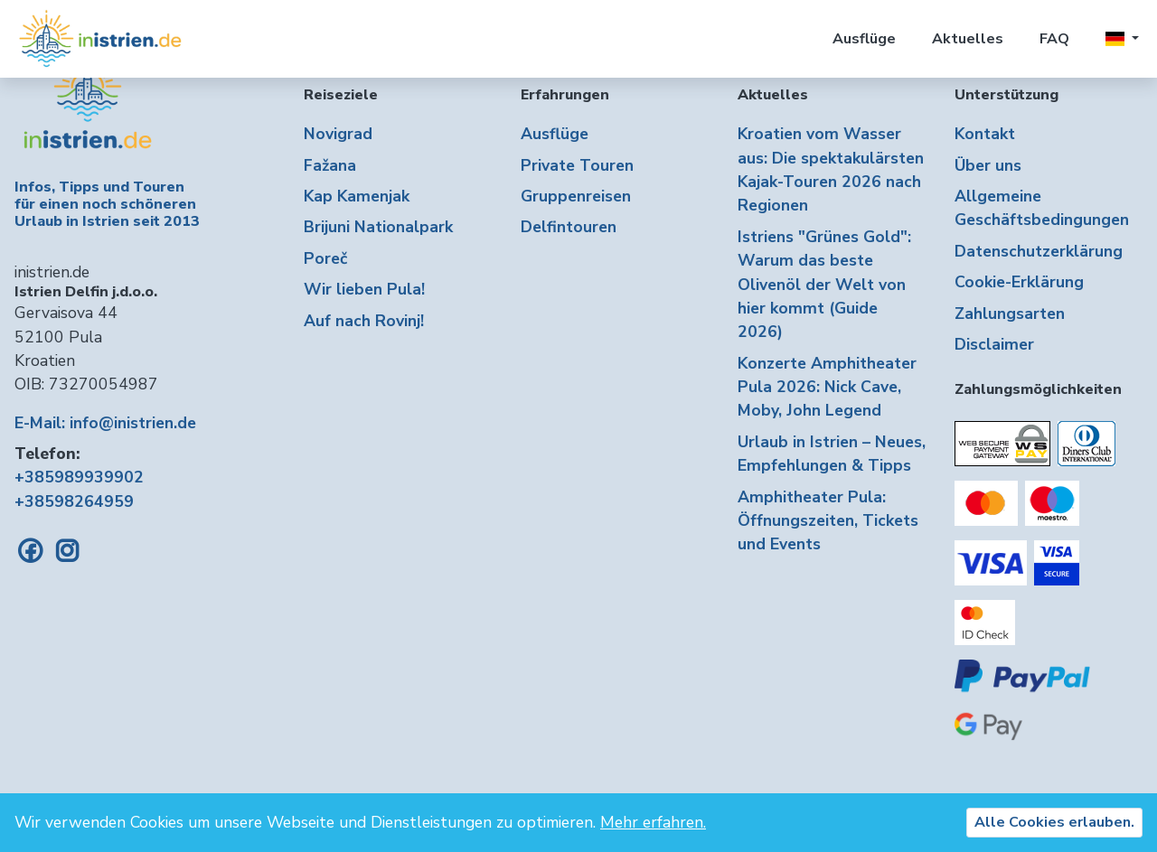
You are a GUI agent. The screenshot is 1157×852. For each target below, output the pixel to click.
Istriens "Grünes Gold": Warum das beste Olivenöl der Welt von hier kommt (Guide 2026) (824, 284)
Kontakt (985, 134)
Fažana (330, 165)
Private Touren (577, 165)
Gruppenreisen (576, 196)
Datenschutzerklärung (1039, 251)
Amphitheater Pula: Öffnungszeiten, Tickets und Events (828, 521)
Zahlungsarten (1010, 313)
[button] (1122, 39)
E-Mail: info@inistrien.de (105, 423)
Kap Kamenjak (356, 196)
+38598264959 (74, 501)
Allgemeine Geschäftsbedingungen (1042, 207)
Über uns (988, 165)
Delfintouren (568, 227)
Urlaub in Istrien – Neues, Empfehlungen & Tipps (832, 453)
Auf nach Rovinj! (364, 321)
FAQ (1054, 39)
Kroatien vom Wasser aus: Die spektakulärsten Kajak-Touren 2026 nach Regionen (831, 169)
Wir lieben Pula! (364, 289)
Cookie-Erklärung (1019, 282)
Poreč (325, 258)
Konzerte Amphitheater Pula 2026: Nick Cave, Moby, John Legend (827, 387)
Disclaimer (994, 344)
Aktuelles (967, 39)
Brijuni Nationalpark (378, 227)
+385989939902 (79, 477)
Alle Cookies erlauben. (1054, 822)
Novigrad (338, 134)
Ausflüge (864, 39)
